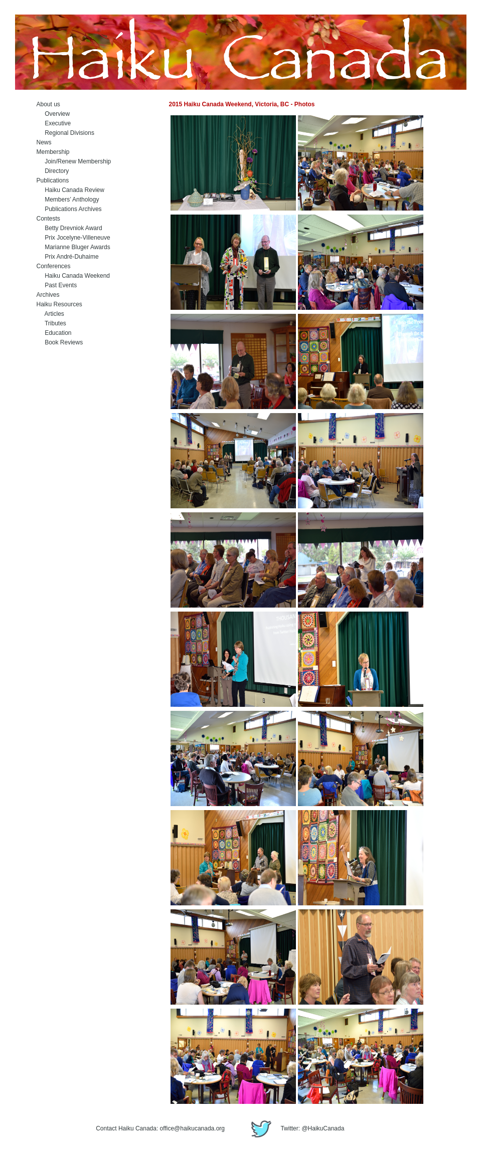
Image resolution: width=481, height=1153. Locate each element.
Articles (50, 313)
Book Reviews (60, 342)
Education (54, 332)
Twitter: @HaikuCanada (295, 1128)
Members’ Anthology (68, 199)
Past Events (57, 285)
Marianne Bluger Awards (73, 247)
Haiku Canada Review (70, 190)
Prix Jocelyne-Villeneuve (73, 237)
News (44, 142)
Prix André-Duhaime (68, 256)
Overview (53, 113)
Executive (54, 123)
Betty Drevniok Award (69, 228)
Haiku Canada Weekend (73, 275)
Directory (53, 170)
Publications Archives (69, 209)
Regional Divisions (65, 132)
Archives (48, 294)
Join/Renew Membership (74, 161)
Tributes (51, 323)
